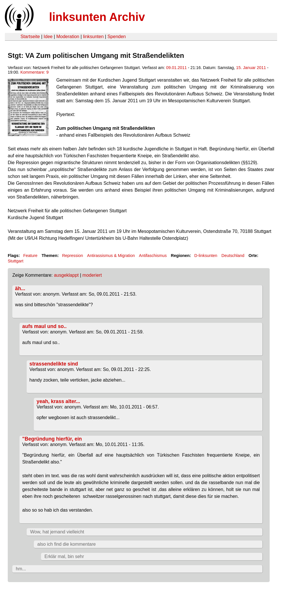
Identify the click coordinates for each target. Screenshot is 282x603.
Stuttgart (15, 261)
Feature (30, 255)
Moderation (67, 36)
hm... (21, 568)
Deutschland (232, 255)
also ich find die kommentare (66, 544)
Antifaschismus (153, 255)
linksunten (93, 36)
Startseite (30, 36)
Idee (48, 36)
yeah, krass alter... (58, 401)
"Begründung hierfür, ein (52, 439)
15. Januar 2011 (251, 67)
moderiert (92, 275)
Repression (72, 255)
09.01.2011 (176, 67)
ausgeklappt (66, 275)
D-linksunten (205, 255)
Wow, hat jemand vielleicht (57, 531)
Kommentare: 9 (34, 72)
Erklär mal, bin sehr (64, 556)
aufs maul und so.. (44, 326)
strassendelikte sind (54, 364)
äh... (20, 288)
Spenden (116, 36)
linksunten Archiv (97, 17)
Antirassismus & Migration (111, 255)
